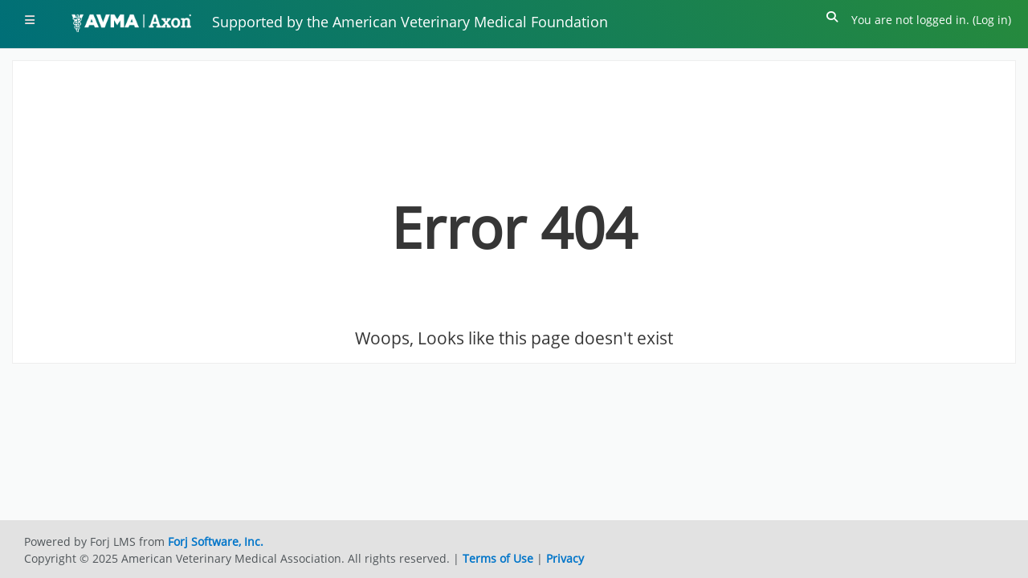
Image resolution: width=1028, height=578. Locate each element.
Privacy (565, 558)
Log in (992, 19)
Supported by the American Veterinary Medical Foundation (410, 21)
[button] (832, 19)
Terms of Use (498, 558)
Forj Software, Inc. (215, 541)
